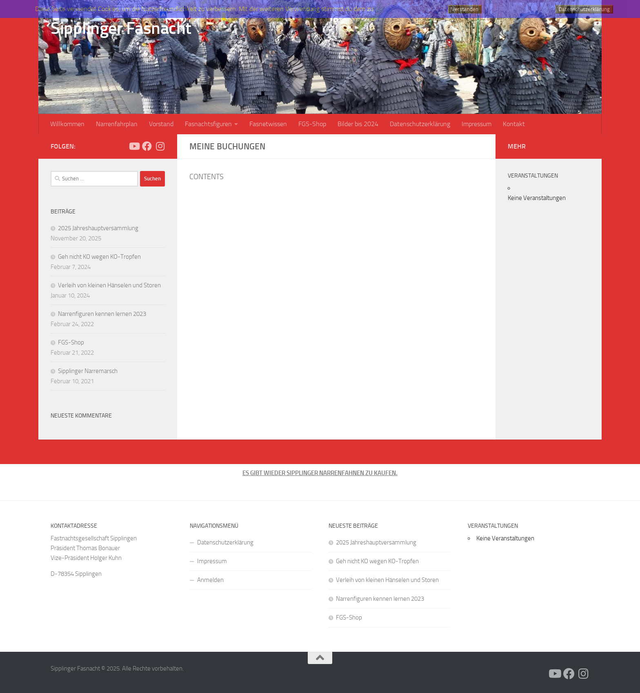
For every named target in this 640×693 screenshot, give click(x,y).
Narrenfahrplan (117, 124)
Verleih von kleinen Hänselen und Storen (109, 285)
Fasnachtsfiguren (208, 124)
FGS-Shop (312, 124)
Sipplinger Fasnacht (121, 28)
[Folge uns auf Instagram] (160, 146)
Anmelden (210, 580)
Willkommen (67, 124)
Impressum (476, 124)
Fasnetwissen (268, 124)
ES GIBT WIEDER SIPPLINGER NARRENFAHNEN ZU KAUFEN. (320, 473)
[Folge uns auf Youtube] (134, 146)
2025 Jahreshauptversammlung (98, 228)
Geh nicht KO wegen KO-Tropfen (99, 256)
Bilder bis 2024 (358, 124)
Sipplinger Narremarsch (88, 371)
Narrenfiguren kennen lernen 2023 (102, 314)
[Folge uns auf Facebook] (147, 146)
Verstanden (464, 9)
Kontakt (514, 124)
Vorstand (161, 124)
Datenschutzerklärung (420, 124)
